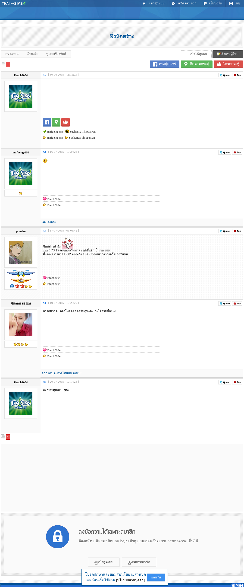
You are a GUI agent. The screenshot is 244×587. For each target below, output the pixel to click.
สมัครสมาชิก (184, 3)
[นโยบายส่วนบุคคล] (130, 580)
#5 (44, 381)
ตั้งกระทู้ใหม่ (228, 54)
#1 (44, 74)
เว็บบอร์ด (212, 3)
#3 (44, 230)
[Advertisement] (62, 477)
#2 (44, 151)
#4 (44, 303)
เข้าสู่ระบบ (154, 3)
